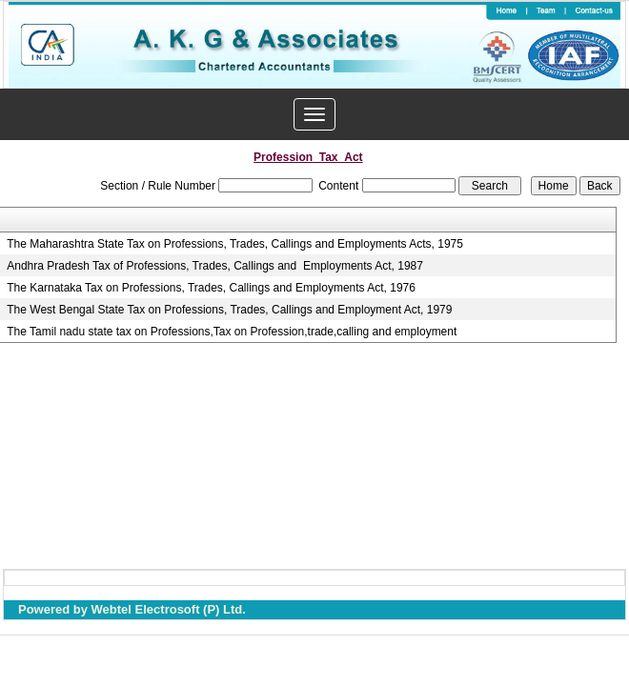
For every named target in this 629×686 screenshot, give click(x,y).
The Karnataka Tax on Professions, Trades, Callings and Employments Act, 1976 (211, 287)
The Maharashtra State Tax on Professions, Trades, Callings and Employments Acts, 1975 (235, 244)
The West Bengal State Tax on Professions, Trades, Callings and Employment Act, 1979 (229, 309)
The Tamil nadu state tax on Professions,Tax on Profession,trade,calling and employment (232, 331)
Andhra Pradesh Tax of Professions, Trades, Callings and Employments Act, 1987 (215, 265)
